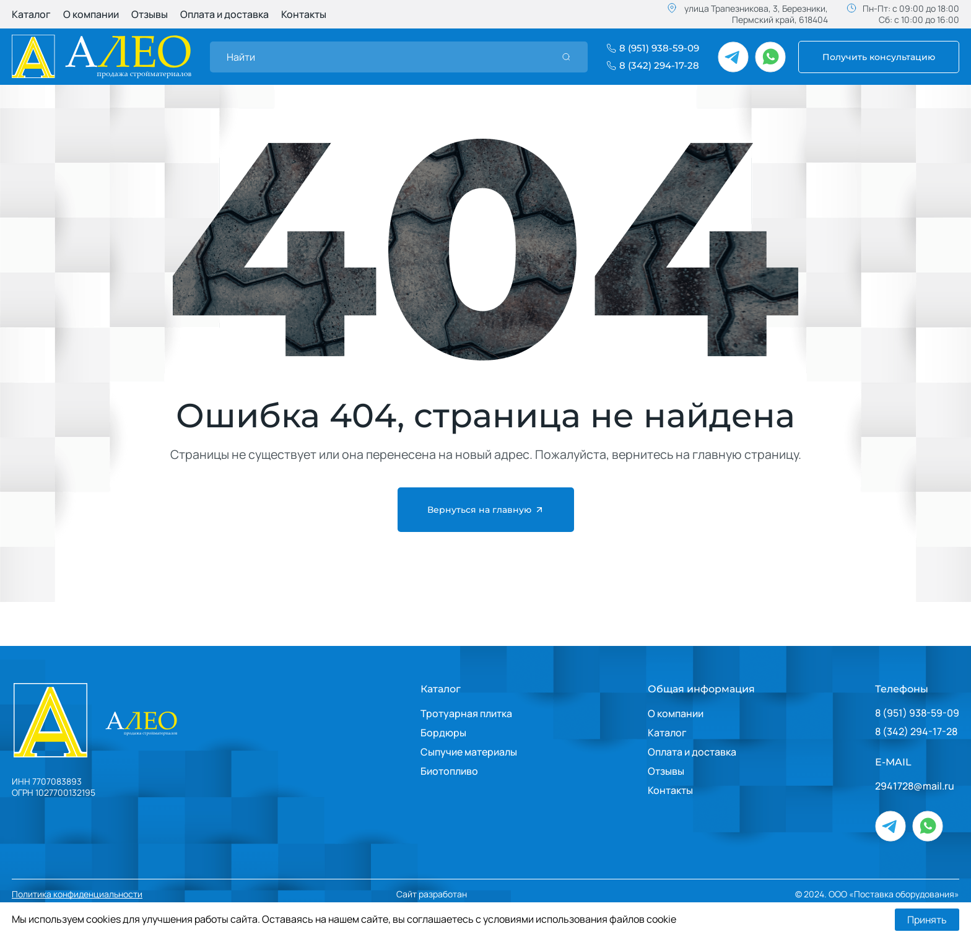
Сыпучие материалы (468, 752)
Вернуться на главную (485, 509)
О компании (91, 14)
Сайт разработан (469, 894)
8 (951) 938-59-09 (917, 713)
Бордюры (443, 732)
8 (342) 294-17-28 (916, 732)
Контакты (303, 14)
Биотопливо (449, 771)
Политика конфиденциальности (77, 894)
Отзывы (149, 14)
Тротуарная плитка (466, 713)
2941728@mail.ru (914, 786)
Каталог (31, 14)
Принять (927, 919)
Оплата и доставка (224, 14)
